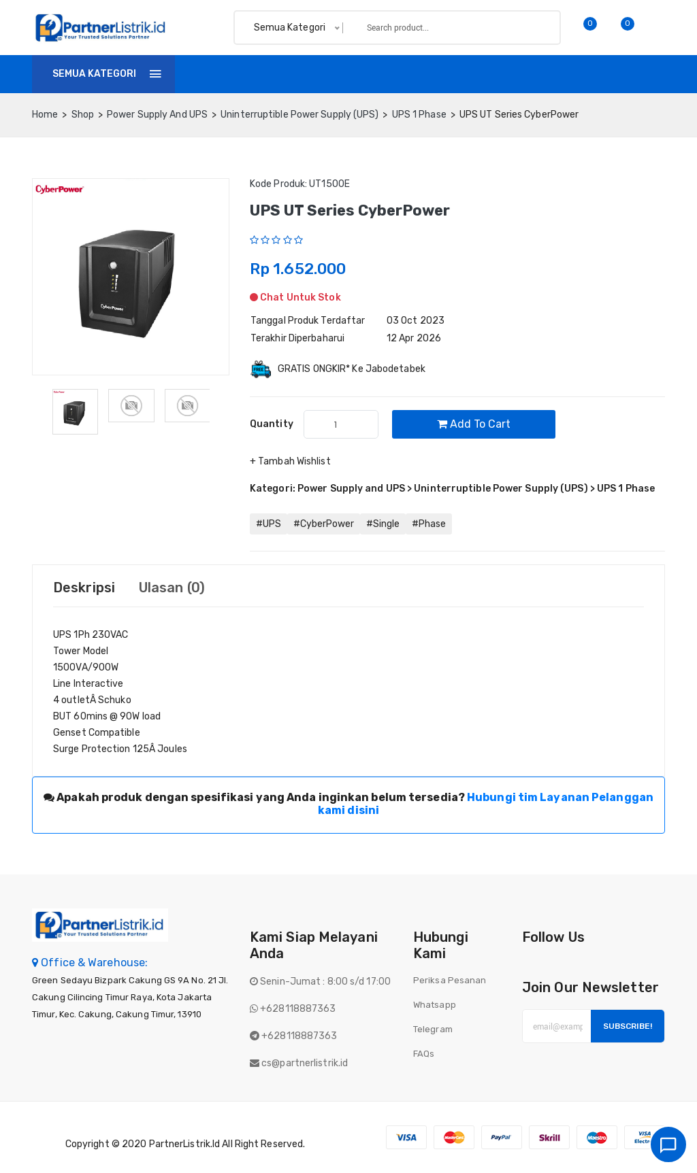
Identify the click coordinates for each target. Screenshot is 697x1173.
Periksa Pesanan (450, 980)
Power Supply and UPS (157, 114)
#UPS (268, 524)
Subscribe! (627, 1026)
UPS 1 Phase (419, 114)
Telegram (433, 1029)
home (45, 114)
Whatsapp (434, 1005)
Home (208, 74)
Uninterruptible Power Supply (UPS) (299, 114)
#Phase (429, 524)
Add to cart (473, 424)
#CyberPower (323, 524)
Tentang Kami (399, 74)
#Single (383, 524)
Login (647, 74)
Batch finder (495, 74)
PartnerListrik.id (185, 1144)
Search (526, 27)
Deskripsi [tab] (84, 587)
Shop (261, 74)
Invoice (318, 74)
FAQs (423, 1054)
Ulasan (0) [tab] (172, 587)
